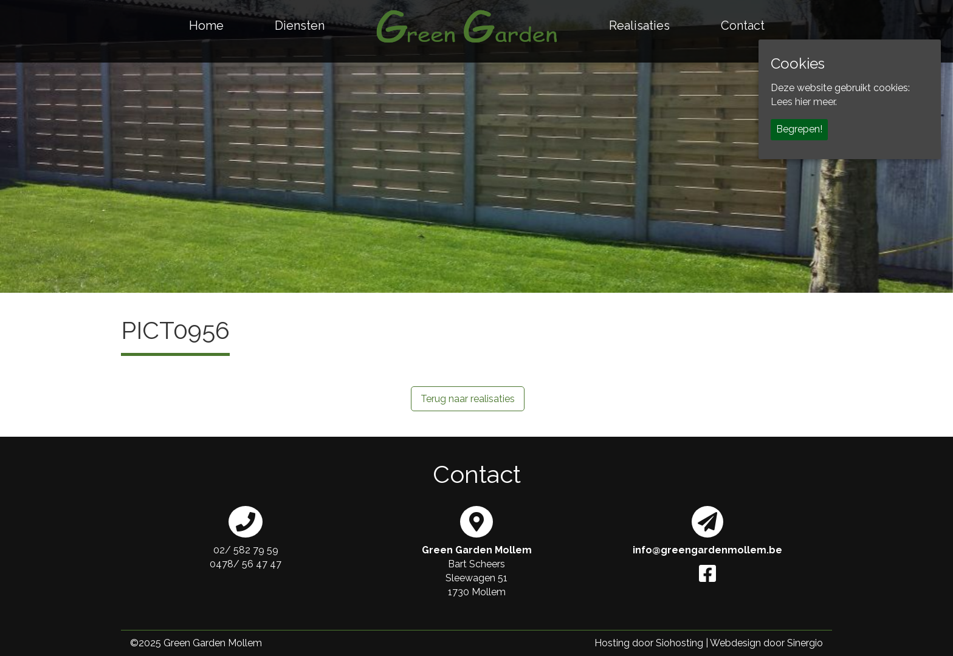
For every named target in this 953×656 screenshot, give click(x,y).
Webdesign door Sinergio (766, 643)
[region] (476, 146)
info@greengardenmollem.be (707, 550)
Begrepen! (799, 129)
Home (206, 25)
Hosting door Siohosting (648, 643)
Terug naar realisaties (468, 399)
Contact (743, 25)
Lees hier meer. (804, 102)
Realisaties (639, 25)
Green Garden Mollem (212, 643)
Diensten (300, 25)
